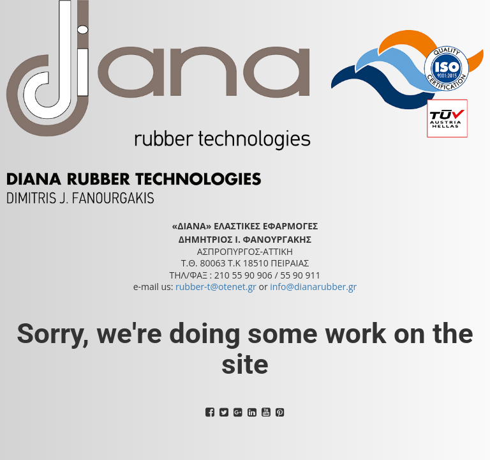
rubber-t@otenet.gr (215, 286)
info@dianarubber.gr (313, 286)
